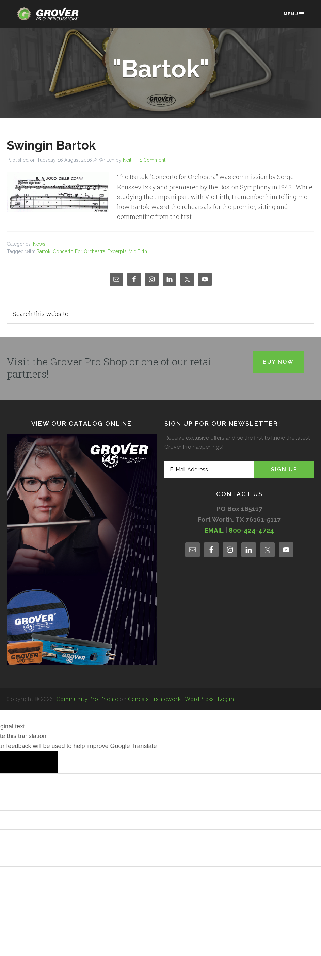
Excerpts (117, 251)
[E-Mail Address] (209, 469)
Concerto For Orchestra (79, 251)
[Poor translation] (41, 762)
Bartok (43, 251)
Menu (294, 13)
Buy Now (278, 362)
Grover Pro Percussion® (50, 17)
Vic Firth (138, 251)
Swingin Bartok (51, 145)
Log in (226, 698)
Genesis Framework (154, 698)
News (39, 244)
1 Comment (152, 160)
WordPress (199, 698)
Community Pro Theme (87, 698)
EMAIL (214, 530)
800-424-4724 (251, 530)
